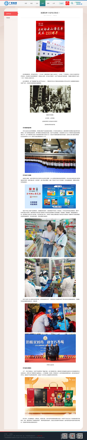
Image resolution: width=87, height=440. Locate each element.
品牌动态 (12, 13)
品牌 (43, 3)
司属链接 (12, 17)
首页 (26, 3)
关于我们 (5, 434)
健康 (48, 3)
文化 (37, 3)
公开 (54, 3)
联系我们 (11, 434)
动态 (31, 3)
